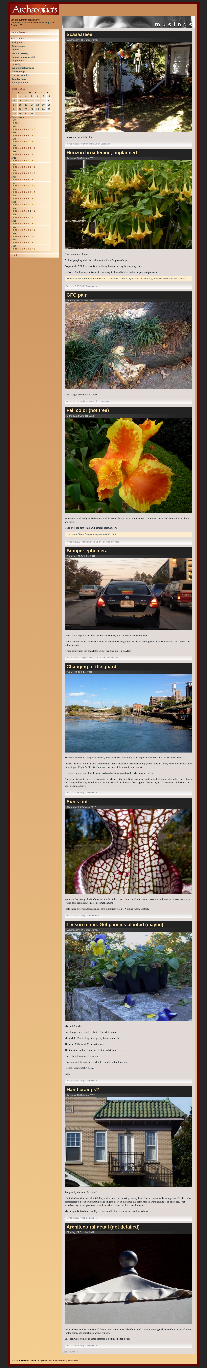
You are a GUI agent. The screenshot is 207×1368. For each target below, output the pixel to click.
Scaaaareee (79, 34)
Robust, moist (19, 46)
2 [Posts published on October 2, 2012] (26, 96)
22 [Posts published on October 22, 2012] (20, 109)
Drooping (16, 64)
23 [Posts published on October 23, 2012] (26, 109)
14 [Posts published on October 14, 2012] (14, 105)
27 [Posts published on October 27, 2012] (49, 109)
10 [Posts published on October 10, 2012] (32, 100)
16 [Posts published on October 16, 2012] (26, 105)
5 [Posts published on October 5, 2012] (43, 96)
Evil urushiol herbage (23, 68)
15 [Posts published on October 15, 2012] (20, 105)
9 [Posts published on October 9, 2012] (26, 100)
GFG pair (77, 295)
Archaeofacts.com (20, 22)
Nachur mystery (20, 53)
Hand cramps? (83, 1089)
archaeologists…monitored (116, 772)
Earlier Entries (70, 1352)
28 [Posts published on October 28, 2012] (14, 113)
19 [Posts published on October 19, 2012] (43, 105)
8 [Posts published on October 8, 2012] (20, 100)
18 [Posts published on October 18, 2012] (37, 105)
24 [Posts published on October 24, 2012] (32, 109)
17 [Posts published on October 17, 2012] (32, 105)
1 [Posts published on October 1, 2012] (20, 96)
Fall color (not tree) (88, 410)
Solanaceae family (91, 278)
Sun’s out (77, 801)
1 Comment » (90, 286)
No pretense (18, 60)
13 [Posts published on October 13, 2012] (49, 100)
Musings (46, 22)
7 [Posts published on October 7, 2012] (14, 100)
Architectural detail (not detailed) (103, 1227)
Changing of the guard (91, 666)
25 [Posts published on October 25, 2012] (37, 109)
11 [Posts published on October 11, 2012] (37, 100)
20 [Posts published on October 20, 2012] (49, 105)
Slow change (18, 71)
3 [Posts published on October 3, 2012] (31, 96)
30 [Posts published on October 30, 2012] (26, 113)
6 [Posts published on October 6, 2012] (49, 96)
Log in (15, 255)
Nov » (21, 117)
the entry (106, 272)
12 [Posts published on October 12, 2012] (43, 100)
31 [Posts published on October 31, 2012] (32, 113)
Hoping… (16, 49)
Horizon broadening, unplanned (102, 152)
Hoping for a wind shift (23, 57)
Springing (17, 42)
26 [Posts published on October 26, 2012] (43, 109)
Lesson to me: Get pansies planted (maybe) (115, 924)
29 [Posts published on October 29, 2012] (20, 113)
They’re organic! (20, 75)
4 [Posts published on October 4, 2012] (37, 96)
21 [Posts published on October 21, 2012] (14, 109)
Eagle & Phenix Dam (89, 767)
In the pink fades (20, 82)
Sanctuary (19, 32)
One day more (19, 79)
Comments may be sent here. (66, 1360)
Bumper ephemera (87, 550)
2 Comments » (92, 915)
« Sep (13, 117)
